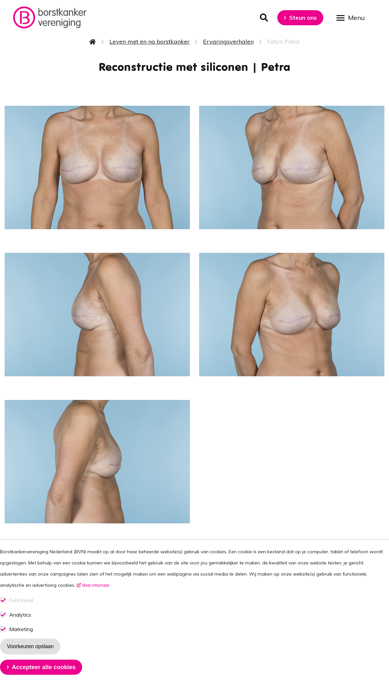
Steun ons (303, 17)
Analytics (20, 624)
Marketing (21, 638)
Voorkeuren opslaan (30, 655)
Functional (21, 609)
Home (92, 41)
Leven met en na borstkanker (149, 41)
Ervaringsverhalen (228, 41)
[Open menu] (353, 17)
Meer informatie (95, 594)
